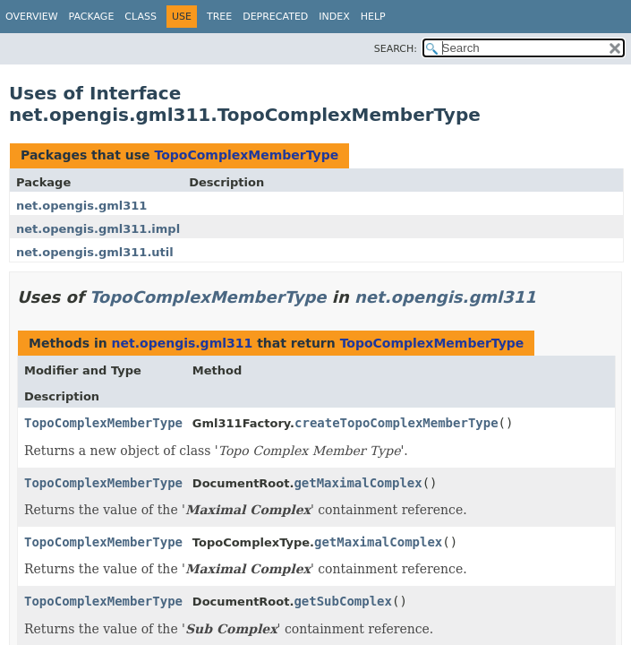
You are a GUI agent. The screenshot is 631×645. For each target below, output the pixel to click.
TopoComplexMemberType (246, 155)
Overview (31, 16)
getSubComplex (343, 601)
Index (334, 16)
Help (373, 16)
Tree (219, 16)
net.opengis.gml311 (81, 205)
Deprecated (275, 16)
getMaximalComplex (358, 483)
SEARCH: (395, 49)
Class (140, 16)
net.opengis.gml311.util (95, 252)
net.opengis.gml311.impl (98, 229)
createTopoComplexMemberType (396, 423)
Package (92, 16)
